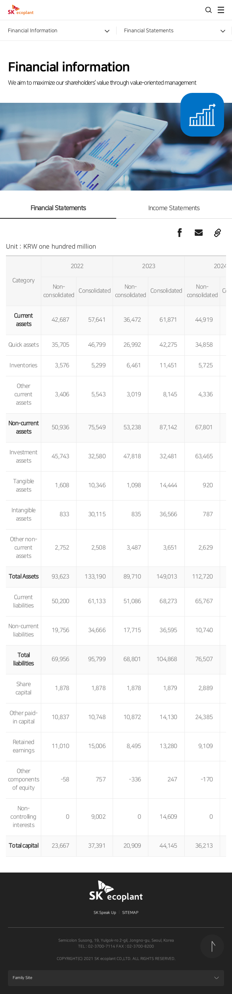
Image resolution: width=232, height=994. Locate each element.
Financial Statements (149, 30)
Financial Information (33, 30)
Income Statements (174, 208)
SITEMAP (130, 913)
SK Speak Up (105, 913)
